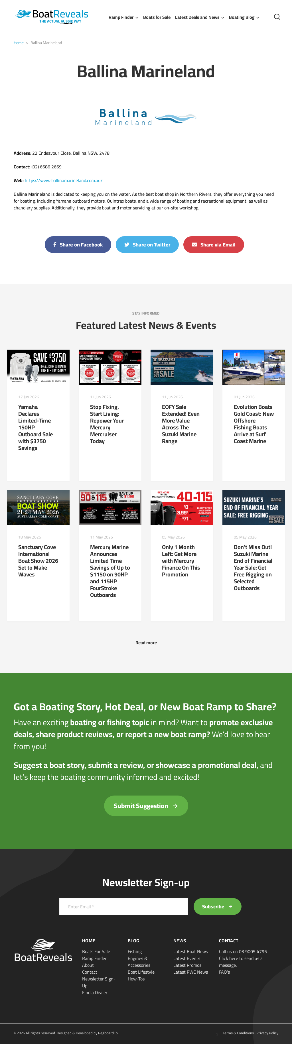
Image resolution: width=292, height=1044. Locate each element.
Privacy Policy (267, 1032)
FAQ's (224, 972)
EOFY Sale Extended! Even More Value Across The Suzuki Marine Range (181, 423)
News (179, 940)
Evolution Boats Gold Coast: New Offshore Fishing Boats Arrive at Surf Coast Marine (254, 423)
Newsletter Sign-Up (98, 982)
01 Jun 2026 (244, 397)
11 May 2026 (101, 537)
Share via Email (214, 244)
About (88, 965)
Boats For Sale (96, 951)
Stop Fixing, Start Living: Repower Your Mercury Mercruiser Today (107, 423)
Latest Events (186, 958)
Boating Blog (242, 17)
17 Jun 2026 (28, 397)
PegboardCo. (108, 1032)
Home (19, 42)
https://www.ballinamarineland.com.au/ (64, 180)
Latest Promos (187, 965)
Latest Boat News (190, 951)
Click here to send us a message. (241, 961)
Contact (89, 972)
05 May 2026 (173, 537)
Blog (133, 940)
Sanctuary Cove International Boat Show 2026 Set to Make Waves (38, 561)
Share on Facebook (78, 244)
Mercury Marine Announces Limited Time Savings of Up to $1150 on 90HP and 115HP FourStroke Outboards (110, 571)
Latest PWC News (190, 972)
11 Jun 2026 (100, 397)
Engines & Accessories (139, 961)
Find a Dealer (95, 992)
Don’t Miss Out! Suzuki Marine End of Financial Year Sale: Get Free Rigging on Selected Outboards (253, 567)
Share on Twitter (147, 244)
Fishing (135, 951)
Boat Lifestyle (141, 972)
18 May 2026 (29, 537)
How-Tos (136, 978)
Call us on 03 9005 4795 (243, 951)
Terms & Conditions (238, 1032)
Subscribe (217, 906)
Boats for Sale (157, 17)
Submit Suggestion (146, 806)
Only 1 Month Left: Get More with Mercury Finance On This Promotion (181, 561)
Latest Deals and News (197, 17)
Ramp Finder (121, 17)
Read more (146, 642)
